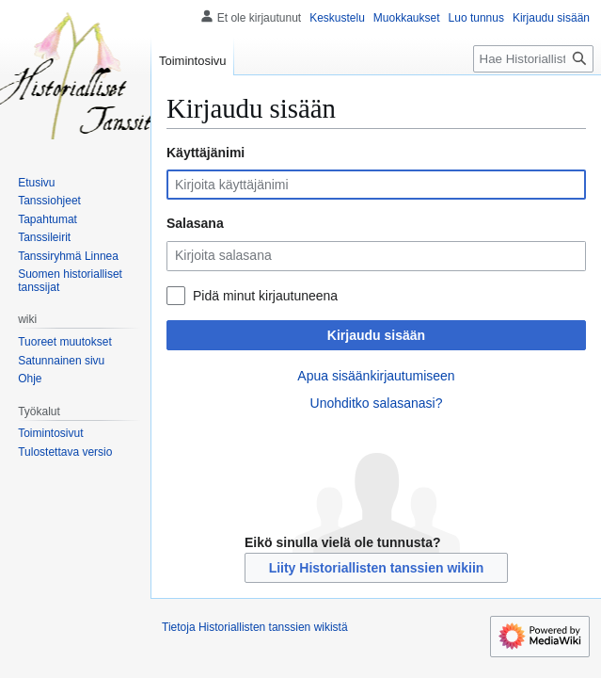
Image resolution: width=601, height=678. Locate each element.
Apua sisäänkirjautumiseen (375, 375)
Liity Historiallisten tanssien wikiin (376, 567)
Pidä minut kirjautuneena (265, 295)
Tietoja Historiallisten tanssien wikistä (255, 627)
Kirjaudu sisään (376, 335)
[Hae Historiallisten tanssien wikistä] (533, 59)
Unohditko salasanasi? (376, 403)
